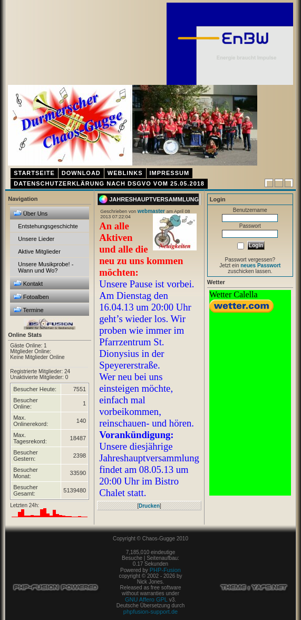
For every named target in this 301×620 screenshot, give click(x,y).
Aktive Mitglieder (39, 251)
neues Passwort (260, 265)
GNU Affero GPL (146, 599)
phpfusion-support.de (150, 611)
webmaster (151, 211)
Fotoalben (31, 296)
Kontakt (28, 283)
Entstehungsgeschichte (48, 226)
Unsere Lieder (36, 239)
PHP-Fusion (165, 570)
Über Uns (30, 213)
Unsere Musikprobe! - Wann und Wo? (45, 267)
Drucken (149, 506)
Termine (28, 309)
